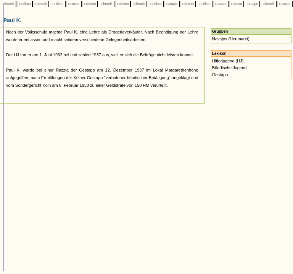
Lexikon (25, 4)
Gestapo (220, 74)
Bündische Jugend (229, 67)
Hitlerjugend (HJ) (228, 61)
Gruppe (73, 4)
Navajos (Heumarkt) (231, 39)
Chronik (8, 4)
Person (236, 4)
